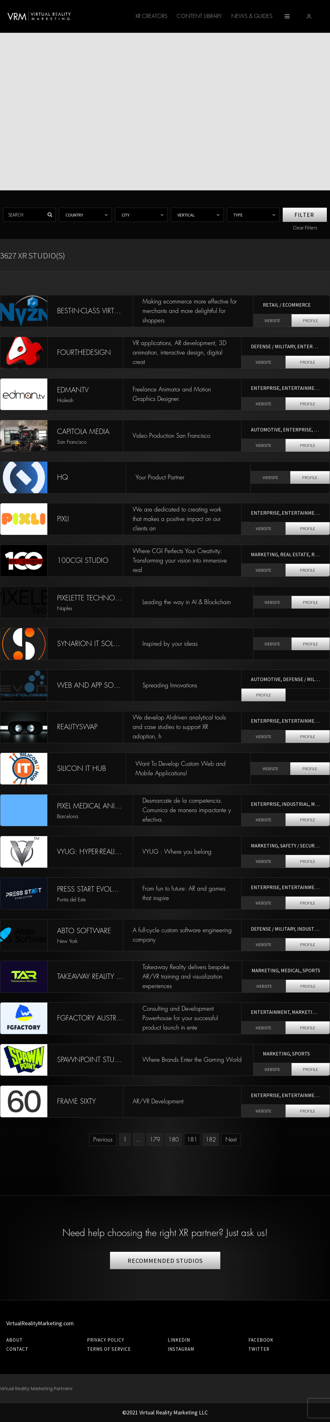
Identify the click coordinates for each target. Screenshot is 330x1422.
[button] (318, 16)
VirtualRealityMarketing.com (40, 1323)
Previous (103, 1139)
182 (211, 1139)
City (126, 215)
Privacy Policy (105, 1340)
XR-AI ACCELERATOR (258, 16)
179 (155, 1139)
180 (173, 1139)
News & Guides (204, 16)
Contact (17, 1349)
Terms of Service (109, 1349)
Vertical (185, 215)
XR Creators (104, 16)
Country (74, 215)
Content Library (152, 16)
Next (231, 1139)
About (14, 1340)
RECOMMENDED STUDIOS (165, 1260)
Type (238, 215)
